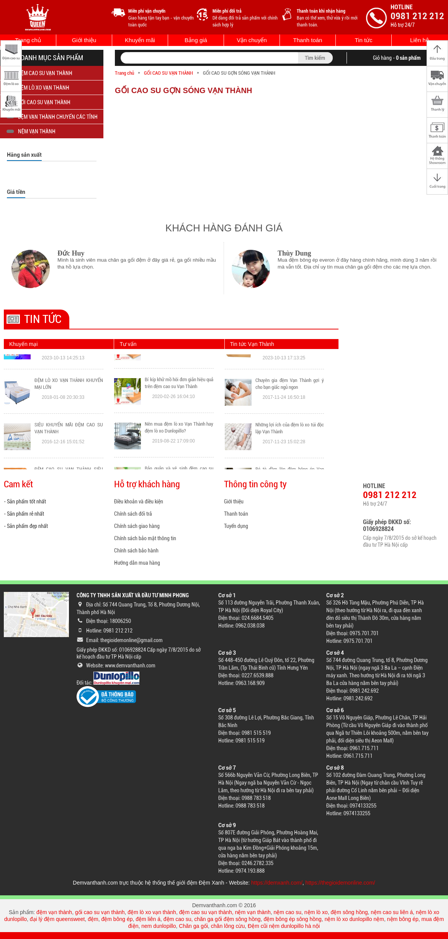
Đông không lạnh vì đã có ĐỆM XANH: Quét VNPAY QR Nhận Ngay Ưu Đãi (68, 372)
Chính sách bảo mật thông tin (145, 538)
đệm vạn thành (54, 912)
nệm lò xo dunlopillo (348, 919)
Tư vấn (127, 344)
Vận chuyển (252, 40)
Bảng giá (196, 40)
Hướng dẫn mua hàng (137, 563)
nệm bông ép (403, 919)
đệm (93, 919)
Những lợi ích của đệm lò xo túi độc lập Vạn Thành (289, 459)
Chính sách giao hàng (137, 526)
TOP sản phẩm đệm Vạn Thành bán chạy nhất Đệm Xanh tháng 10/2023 (289, 372)
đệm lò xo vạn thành (152, 912)
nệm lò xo (316, 912)
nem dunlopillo (158, 926)
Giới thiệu (84, 40)
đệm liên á (148, 919)
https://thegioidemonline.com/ (340, 883)
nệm (379, 919)
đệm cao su (177, 919)
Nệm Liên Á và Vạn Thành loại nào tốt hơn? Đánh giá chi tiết (179, 368)
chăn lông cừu (228, 926)
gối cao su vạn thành (100, 912)
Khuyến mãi (140, 40)
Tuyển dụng (236, 526)
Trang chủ (28, 40)
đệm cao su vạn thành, (207, 912)
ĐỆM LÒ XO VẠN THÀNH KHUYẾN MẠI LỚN (68, 415)
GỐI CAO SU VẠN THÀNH (168, 73)
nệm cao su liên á (392, 912)
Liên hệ (419, 40)
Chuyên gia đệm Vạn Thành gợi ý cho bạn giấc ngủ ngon (289, 415)
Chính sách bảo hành (136, 550)
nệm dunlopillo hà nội (294, 926)
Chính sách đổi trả (133, 514)
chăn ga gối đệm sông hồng (227, 919)
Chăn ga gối (193, 926)
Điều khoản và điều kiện (138, 501)
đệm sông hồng (349, 912)
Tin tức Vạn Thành (252, 344)
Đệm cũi (258, 926)
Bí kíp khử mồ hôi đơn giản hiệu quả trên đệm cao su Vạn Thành (179, 413)
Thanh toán (307, 40)
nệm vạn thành (253, 912)
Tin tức (363, 40)
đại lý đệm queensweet (57, 919)
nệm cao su (287, 912)
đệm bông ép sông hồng (292, 919)
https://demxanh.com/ (276, 883)
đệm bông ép (117, 919)
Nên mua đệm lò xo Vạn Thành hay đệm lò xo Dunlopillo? (179, 457)
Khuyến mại (23, 344)
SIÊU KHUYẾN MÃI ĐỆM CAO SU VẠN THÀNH (68, 459)
